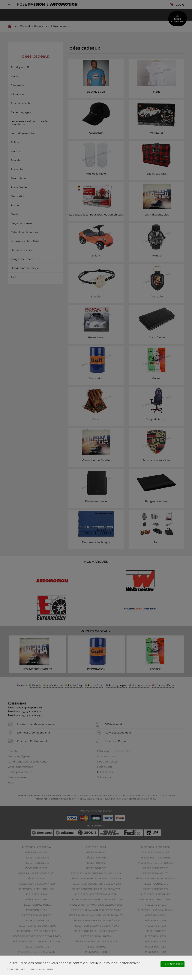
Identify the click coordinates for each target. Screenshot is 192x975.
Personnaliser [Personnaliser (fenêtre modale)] (42, 969)
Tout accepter (172, 963)
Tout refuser (16, 969)
